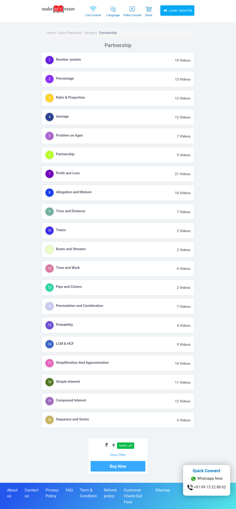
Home (51, 33)
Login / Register (177, 10)
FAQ (69, 490)
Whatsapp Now (206, 479)
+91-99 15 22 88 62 (206, 487)
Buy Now (118, 466)
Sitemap (162, 490)
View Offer (118, 455)
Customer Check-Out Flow (133, 496)
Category (90, 33)
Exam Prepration (70, 33)
